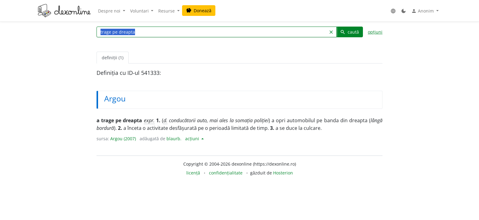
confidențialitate (226, 173)
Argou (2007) (123, 138)
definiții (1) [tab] (112, 58)
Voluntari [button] (140, 11)
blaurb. (173, 138)
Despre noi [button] (110, 11)
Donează (198, 10)
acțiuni (192, 138)
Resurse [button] (167, 11)
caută (349, 32)
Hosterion (283, 173)
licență (193, 173)
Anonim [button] (423, 11)
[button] (393, 10)
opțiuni (375, 32)
